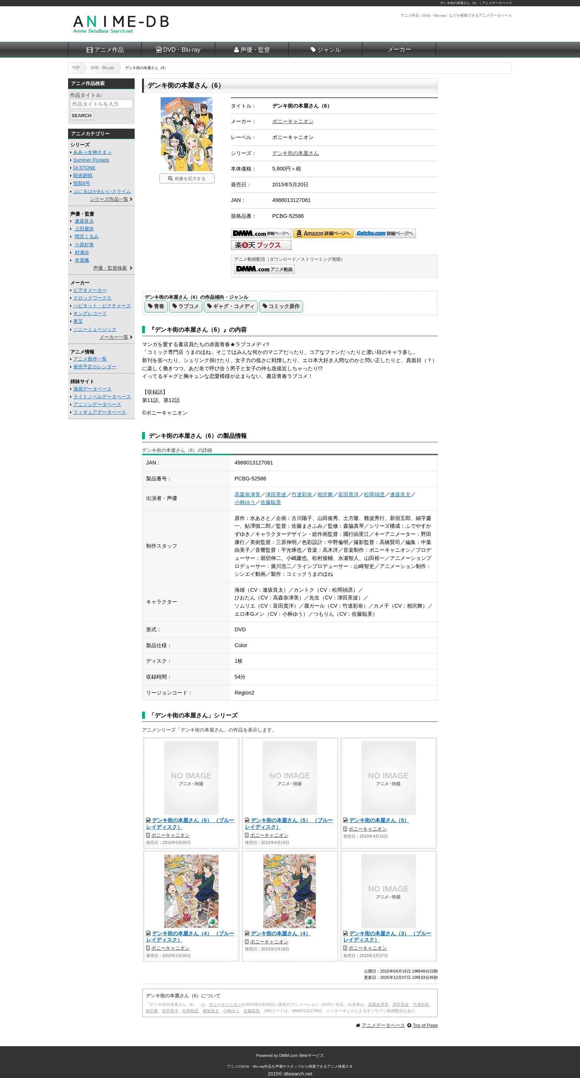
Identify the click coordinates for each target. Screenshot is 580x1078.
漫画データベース (92, 389)
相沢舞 (325, 494)
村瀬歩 (82, 252)
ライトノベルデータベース (102, 396)
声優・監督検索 (110, 268)
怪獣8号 (81, 183)
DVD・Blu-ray (181, 50)
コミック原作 (284, 306)
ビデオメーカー (90, 290)
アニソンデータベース (97, 404)
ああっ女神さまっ (92, 152)
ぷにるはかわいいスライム (102, 191)
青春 (159, 306)
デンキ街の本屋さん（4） (281, 933)
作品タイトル (85, 95)
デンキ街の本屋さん (295, 153)
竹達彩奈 (301, 494)
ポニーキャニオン (293, 121)
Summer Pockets (91, 160)
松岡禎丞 (374, 494)
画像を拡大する (190, 178)
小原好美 (84, 244)
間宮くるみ (87, 236)
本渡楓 (82, 260)
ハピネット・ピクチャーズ (102, 305)
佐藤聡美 (270, 502)
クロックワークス (92, 298)
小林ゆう (245, 502)
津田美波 (276, 494)
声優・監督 (255, 50)
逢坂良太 (400, 494)
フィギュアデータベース (99, 412)
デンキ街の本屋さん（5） (379, 820)
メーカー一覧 (114, 337)
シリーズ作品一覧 (109, 199)
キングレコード (90, 313)
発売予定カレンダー (95, 366)
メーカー (399, 49)
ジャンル (329, 50)
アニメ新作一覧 (90, 359)
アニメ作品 (109, 50)
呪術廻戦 (82, 175)
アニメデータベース (383, 1025)
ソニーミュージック (95, 329)
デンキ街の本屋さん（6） (459, 3)
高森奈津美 (247, 494)
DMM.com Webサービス (301, 1055)
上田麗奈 (84, 229)
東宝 (78, 321)
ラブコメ (188, 306)
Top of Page (425, 1025)
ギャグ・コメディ (233, 306)
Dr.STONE (84, 167)
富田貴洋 (348, 494)
